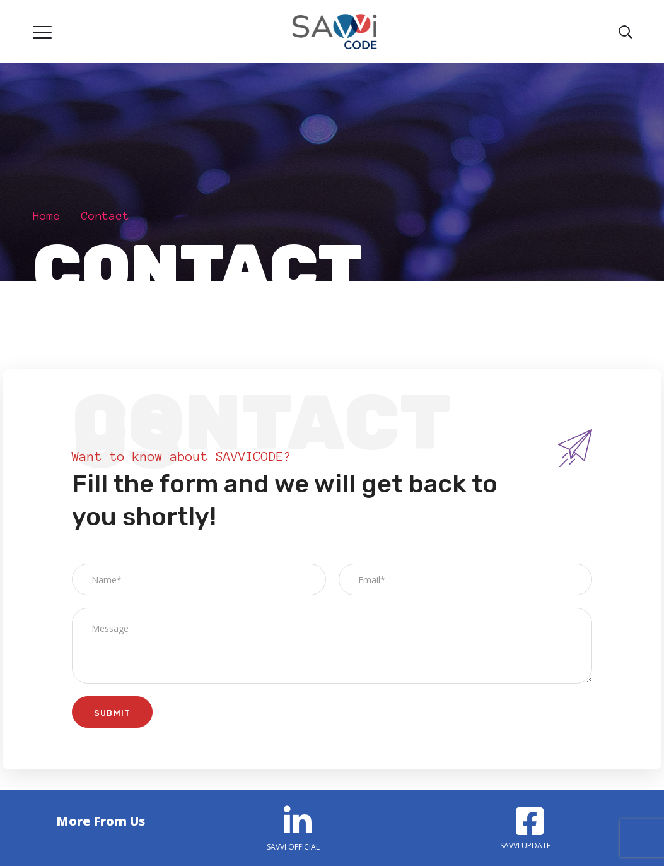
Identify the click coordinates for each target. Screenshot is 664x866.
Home (47, 216)
